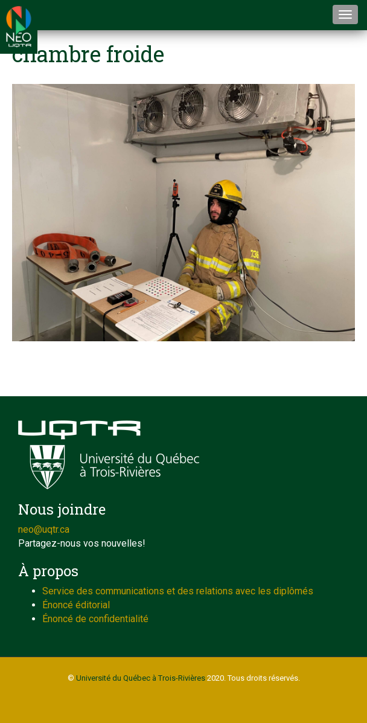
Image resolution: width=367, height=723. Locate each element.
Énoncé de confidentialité (95, 619)
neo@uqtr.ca (43, 529)
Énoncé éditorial (76, 605)
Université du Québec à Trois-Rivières (140, 678)
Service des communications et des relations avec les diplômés (177, 591)
